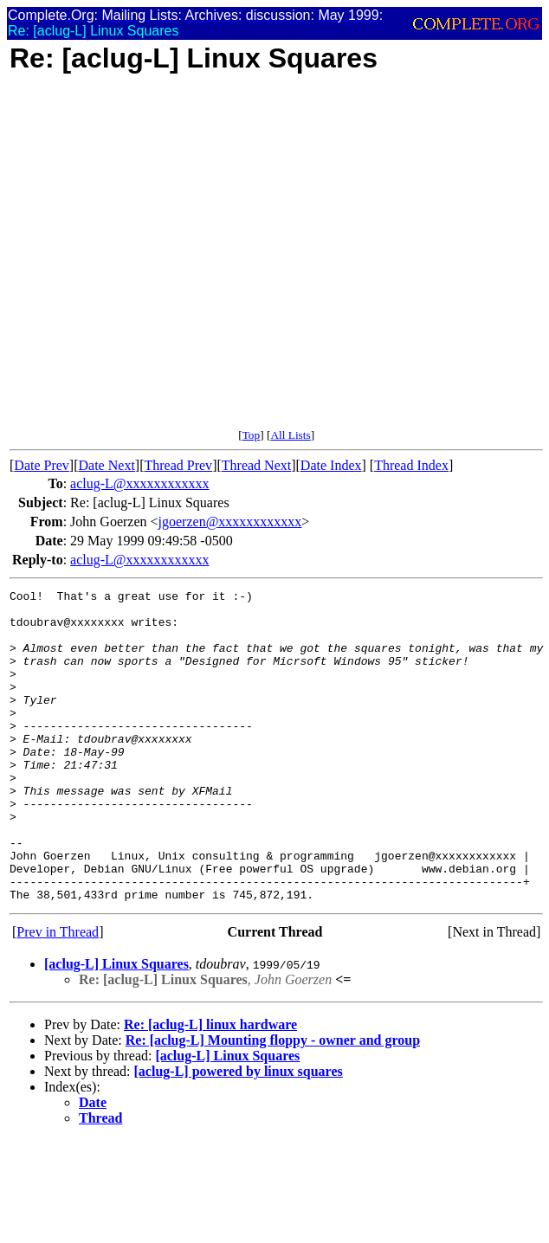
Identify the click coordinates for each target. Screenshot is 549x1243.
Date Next (107, 465)
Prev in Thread (57, 994)
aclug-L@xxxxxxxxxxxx (139, 483)
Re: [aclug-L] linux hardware (210, 1086)
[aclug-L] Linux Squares (116, 1026)
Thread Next (256, 465)
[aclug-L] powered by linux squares (238, 1133)
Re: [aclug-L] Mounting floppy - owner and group (273, 1102)
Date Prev (41, 465)
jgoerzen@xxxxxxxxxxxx (230, 521)
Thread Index (411, 465)
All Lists (290, 434)
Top (251, 434)
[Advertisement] (168, 260)
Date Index (331, 465)
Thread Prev (178, 465)
